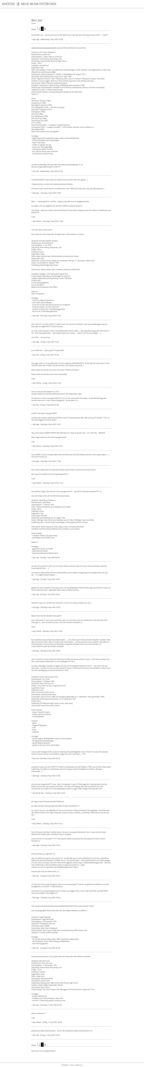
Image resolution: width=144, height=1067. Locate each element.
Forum (72, 1065)
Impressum (78, 1065)
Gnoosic (8, 4)
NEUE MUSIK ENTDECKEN (36, 4)
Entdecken (65, 1065)
